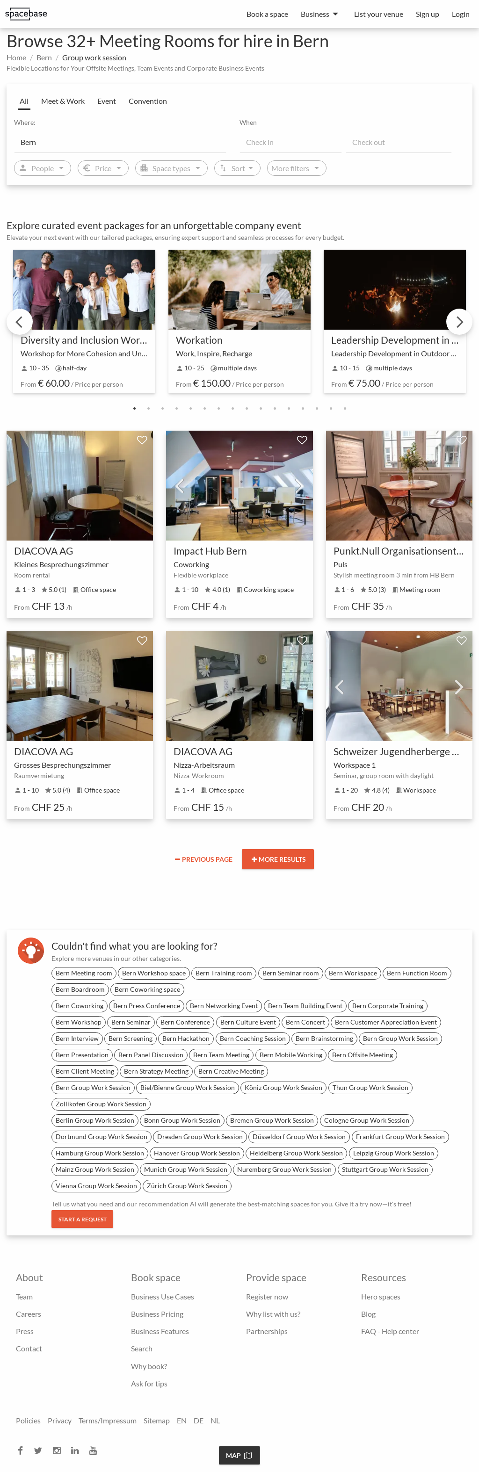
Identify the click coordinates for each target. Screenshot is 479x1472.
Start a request (82, 1219)
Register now (267, 1296)
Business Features (160, 1331)
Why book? (149, 1366)
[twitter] (41, 1450)
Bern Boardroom (80, 989)
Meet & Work (63, 100)
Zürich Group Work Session (187, 1186)
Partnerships (267, 1331)
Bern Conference (185, 1022)
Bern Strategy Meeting (156, 1071)
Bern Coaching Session (253, 1038)
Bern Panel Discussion (150, 1055)
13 (302, 408)
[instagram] (59, 1450)
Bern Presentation (82, 1055)
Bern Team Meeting (221, 1055)
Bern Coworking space (147, 989)
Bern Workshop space (154, 973)
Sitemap (157, 1420)
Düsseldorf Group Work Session (299, 1136)
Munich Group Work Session (185, 1169)
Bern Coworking (79, 1006)
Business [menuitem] (315, 13)
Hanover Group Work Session (197, 1153)
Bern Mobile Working (291, 1055)
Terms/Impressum (108, 1420)
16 (344, 408)
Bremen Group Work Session (272, 1120)
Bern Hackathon (186, 1038)
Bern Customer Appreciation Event (386, 1022)
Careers (28, 1313)
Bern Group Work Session (400, 1038)
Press (25, 1331)
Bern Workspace (353, 973)
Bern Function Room (417, 973)
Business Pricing (157, 1313)
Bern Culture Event (248, 1022)
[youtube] (95, 1450)
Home (16, 57)
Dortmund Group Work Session (101, 1136)
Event (106, 100)
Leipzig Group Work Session (393, 1153)
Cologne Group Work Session (366, 1120)
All (24, 100)
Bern (44, 57)
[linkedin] (77, 1450)
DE (198, 1420)
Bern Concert (305, 1022)
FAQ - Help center (390, 1331)
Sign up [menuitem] (427, 13)
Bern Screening (130, 1038)
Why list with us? (273, 1313)
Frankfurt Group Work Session (400, 1136)
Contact (29, 1348)
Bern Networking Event (224, 1006)
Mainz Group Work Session (95, 1169)
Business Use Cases (162, 1296)
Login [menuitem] (461, 13)
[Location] (120, 141)
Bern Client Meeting (85, 1071)
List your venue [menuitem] (378, 13)
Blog (368, 1313)
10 (260, 408)
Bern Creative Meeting (231, 1071)
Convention (148, 100)
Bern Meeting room (84, 973)
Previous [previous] (20, 322)
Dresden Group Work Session (200, 1136)
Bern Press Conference (146, 1006)
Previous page (203, 859)
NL (215, 1420)
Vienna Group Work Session (96, 1186)
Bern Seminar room (290, 973)
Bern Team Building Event (305, 1006)
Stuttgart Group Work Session (385, 1169)
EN (182, 1420)
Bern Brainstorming (324, 1038)
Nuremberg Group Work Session (284, 1169)
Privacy (60, 1420)
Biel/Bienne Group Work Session (187, 1087)
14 (316, 408)
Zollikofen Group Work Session (101, 1104)
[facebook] (23, 1450)
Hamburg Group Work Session (100, 1153)
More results (279, 859)
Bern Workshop (79, 1022)
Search (141, 1348)
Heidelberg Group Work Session (296, 1153)
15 (330, 408)
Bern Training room (224, 973)
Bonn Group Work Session (182, 1120)
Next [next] (459, 322)
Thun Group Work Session (370, 1087)
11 (274, 408)
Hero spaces (380, 1296)
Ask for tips (149, 1383)
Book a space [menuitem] (267, 13)
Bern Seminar (131, 1022)
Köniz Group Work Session (283, 1087)
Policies (28, 1420)
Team (24, 1296)
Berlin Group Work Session (95, 1120)
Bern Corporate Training (387, 1006)
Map (239, 1455)
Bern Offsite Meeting (362, 1055)
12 (288, 408)
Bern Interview (77, 1038)
